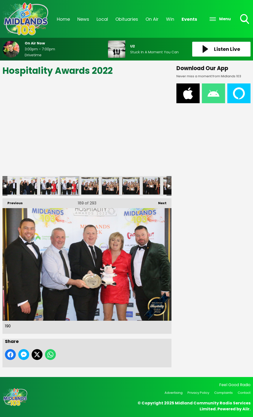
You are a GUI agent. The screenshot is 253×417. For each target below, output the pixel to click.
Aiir (246, 409)
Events (189, 19)
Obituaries (126, 19)
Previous (12, 201)
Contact (244, 392)
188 (28, 186)
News (83, 19)
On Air (152, 19)
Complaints (223, 392)
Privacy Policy (198, 392)
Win (170, 19)
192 (110, 186)
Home (63, 19)
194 (151, 186)
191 (90, 186)
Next (160, 201)
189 (49, 186)
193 (131, 186)
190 (69, 186)
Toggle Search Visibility (245, 19)
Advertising (174, 392)
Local (102, 19)
